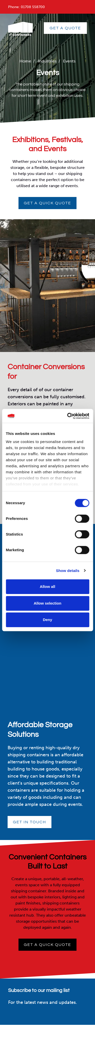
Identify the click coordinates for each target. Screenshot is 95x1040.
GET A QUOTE (65, 28)
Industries (47, 61)
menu (69, 3)
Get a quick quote (47, 203)
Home (25, 61)
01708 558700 (33, 7)
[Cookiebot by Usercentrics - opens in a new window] (67, 416)
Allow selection (47, 603)
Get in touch (29, 822)
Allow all (47, 586)
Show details (68, 570)
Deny (47, 619)
